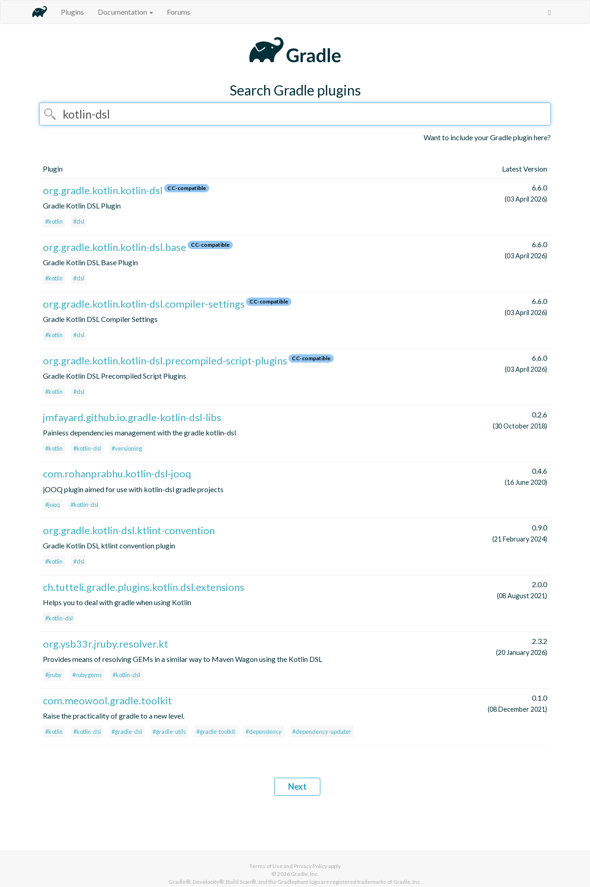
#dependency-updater (321, 731)
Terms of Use (266, 866)
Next (297, 786)
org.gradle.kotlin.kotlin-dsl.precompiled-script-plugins (165, 360)
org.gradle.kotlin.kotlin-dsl (103, 190)
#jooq (52, 504)
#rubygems (87, 675)
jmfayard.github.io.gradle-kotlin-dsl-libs (132, 417)
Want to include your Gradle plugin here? (487, 137)
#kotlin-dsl (87, 448)
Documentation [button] (125, 11)
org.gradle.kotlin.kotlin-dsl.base (114, 247)
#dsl (78, 221)
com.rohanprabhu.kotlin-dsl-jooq (117, 473)
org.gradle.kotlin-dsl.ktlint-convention (129, 530)
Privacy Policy (310, 866)
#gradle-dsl (127, 731)
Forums (178, 11)
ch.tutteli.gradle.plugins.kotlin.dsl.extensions (143, 587)
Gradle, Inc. (305, 873)
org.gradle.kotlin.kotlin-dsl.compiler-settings (144, 304)
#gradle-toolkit (215, 731)
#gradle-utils (169, 731)
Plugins (72, 11)
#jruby (53, 675)
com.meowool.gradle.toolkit (107, 700)
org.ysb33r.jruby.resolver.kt (105, 643)
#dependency (264, 731)
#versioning (127, 448)
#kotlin (54, 221)
